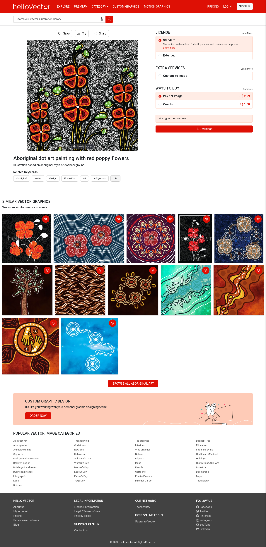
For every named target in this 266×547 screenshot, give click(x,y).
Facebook (204, 507)
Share (100, 33)
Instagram (204, 520)
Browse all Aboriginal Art (133, 383)
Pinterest (203, 515)
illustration (69, 178)
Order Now (38, 415)
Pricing (213, 6)
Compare (248, 89)
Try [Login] (81, 33)
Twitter (202, 511)
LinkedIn (203, 529)
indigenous (100, 178)
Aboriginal (21, 178)
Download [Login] (204, 129)
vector (38, 178)
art (84, 178)
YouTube (203, 524)
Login (227, 6)
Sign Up (244, 6)
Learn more (169, 47)
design (53, 178)
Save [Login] (64, 33)
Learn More (247, 33)
